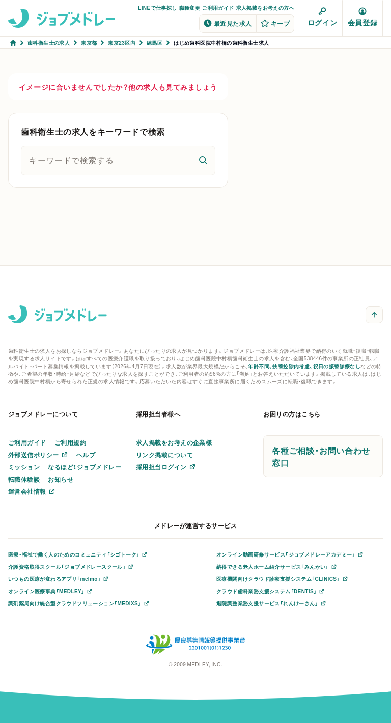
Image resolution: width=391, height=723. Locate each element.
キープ (275, 23)
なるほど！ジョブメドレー (84, 466)
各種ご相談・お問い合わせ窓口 (321, 456)
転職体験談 (24, 479)
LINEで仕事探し (157, 7)
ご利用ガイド (218, 7)
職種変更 (190, 7)
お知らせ (60, 479)
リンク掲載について (164, 454)
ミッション (24, 466)
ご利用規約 (70, 442)
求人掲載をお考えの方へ (265, 7)
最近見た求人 (228, 23)
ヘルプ (85, 454)
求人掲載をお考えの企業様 (174, 442)
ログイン (322, 17)
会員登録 (362, 17)
